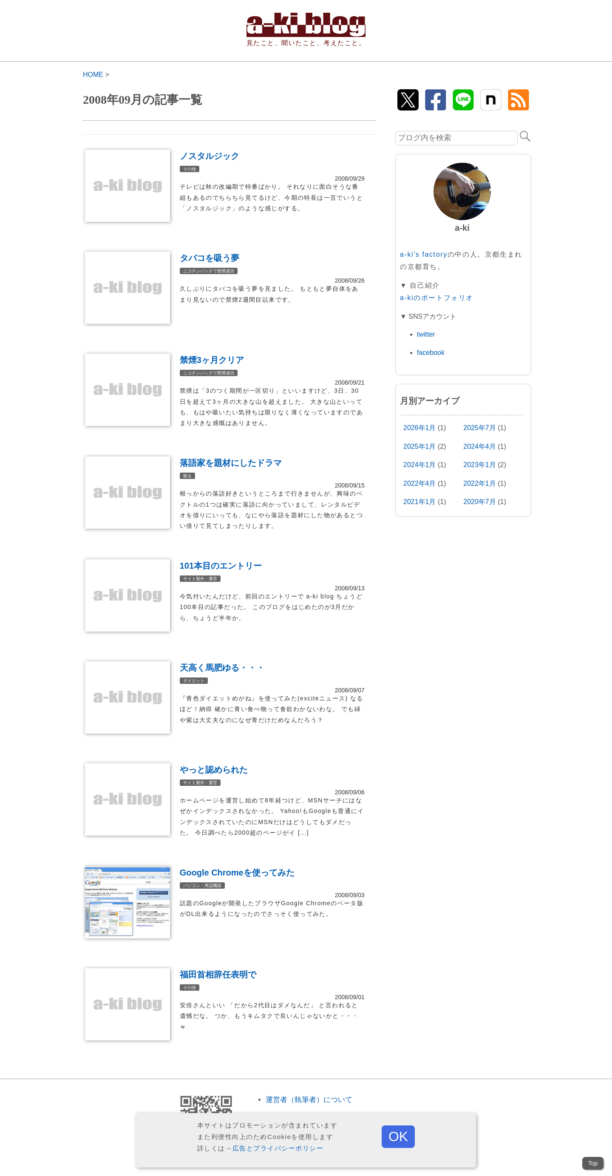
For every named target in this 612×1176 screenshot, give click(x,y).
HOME (93, 74)
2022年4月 (419, 483)
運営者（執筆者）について (309, 1100)
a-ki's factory (424, 254)
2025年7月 (479, 427)
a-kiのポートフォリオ (436, 297)
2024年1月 (419, 464)
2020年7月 (479, 501)
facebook (431, 352)
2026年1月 (419, 427)
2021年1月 (419, 501)
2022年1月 (479, 483)
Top (593, 1163)
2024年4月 (479, 446)
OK (398, 1136)
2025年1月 (419, 446)
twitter (426, 334)
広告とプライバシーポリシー (278, 1148)
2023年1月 (479, 464)
